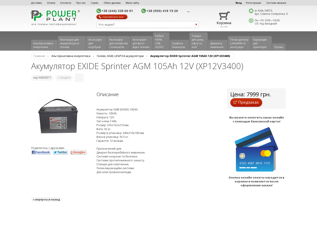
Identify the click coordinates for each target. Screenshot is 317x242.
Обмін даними (112, 2)
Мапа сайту (132, 2)
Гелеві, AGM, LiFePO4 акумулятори (120, 56)
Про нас (81, 2)
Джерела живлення (216, 45)
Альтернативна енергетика (43, 45)
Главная (39, 56)
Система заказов (276, 2)
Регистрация (253, 2)
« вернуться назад (46, 199)
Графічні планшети (178, 45)
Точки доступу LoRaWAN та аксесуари (239, 43)
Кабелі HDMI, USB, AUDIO (159, 41)
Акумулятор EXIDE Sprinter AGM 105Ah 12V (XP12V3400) (190, 56)
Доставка (36, 2)
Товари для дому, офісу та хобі (198, 41)
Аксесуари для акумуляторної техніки (69, 43)
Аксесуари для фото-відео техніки (141, 43)
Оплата (51, 2)
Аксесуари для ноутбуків (95, 43)
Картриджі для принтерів (260, 43)
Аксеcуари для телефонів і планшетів (118, 43)
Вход (239, 2)
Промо (278, 47)
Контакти (65, 2)
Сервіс (95, 2)
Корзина (224, 22)
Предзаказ (246, 102)
